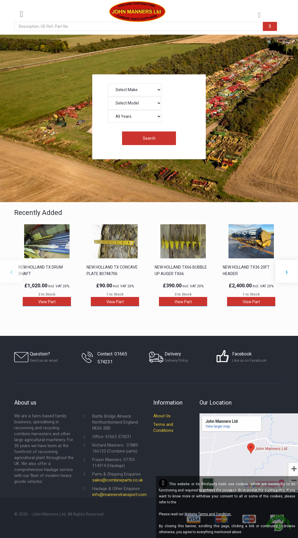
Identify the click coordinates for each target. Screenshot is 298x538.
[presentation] (11, 271)
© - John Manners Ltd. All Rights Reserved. (59, 514)
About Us (162, 415)
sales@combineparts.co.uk (117, 480)
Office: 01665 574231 (111, 436)
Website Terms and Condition (207, 514)
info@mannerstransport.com (119, 494)
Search (149, 138)
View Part (47, 301)
